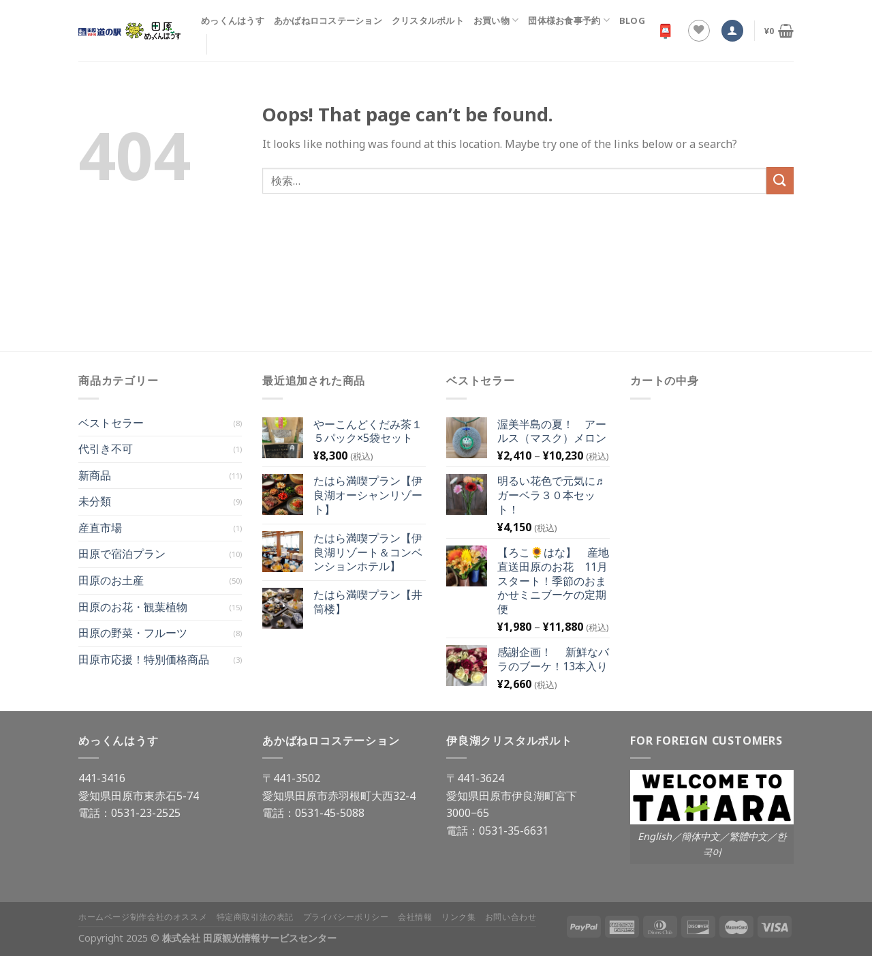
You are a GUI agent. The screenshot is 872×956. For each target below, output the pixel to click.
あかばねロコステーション (328, 20)
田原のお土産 (111, 580)
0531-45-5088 (329, 812)
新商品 (94, 475)
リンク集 (458, 917)
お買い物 (495, 20)
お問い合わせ (511, 917)
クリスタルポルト (428, 20)
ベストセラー (111, 422)
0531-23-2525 (146, 812)
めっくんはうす (232, 20)
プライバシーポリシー (346, 917)
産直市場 (100, 527)
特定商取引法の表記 (255, 917)
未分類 (94, 501)
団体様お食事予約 (569, 20)
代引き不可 (105, 448)
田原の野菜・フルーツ (132, 632)
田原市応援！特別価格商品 (143, 659)
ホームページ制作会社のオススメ (142, 917)
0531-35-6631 (513, 830)
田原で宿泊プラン (122, 553)
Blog (632, 20)
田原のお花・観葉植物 (132, 606)
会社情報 (415, 917)
